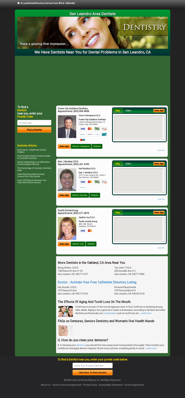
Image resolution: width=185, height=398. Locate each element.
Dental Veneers (34, 182)
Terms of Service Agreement (67, 385)
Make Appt (64, 146)
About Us (45, 385)
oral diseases (109, 313)
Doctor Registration (134, 385)
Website (97, 146)
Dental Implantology (26, 162)
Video (128, 110)
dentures (81, 345)
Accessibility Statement (111, 385)
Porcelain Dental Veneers (33, 156)
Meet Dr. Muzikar (80, 195)
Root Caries (22, 150)
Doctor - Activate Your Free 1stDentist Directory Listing (97, 282)
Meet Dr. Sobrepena (81, 146)
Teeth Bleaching (24, 174)
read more (146, 313)
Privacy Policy (90, 385)
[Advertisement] (92, 79)
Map (117, 110)
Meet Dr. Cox (78, 244)
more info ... (162, 150)
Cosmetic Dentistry (42, 168)
